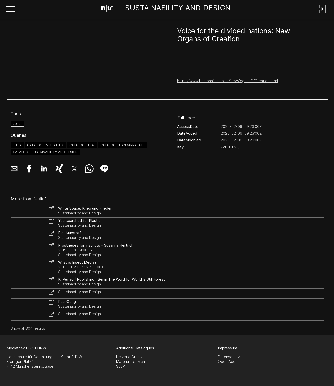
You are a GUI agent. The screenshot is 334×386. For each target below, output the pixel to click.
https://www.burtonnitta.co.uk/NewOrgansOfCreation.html (227, 80)
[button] (10, 9)
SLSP (120, 366)
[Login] (322, 13)
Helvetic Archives (131, 356)
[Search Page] (166, 9)
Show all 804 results (28, 328)
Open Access (230, 361)
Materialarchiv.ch (130, 361)
